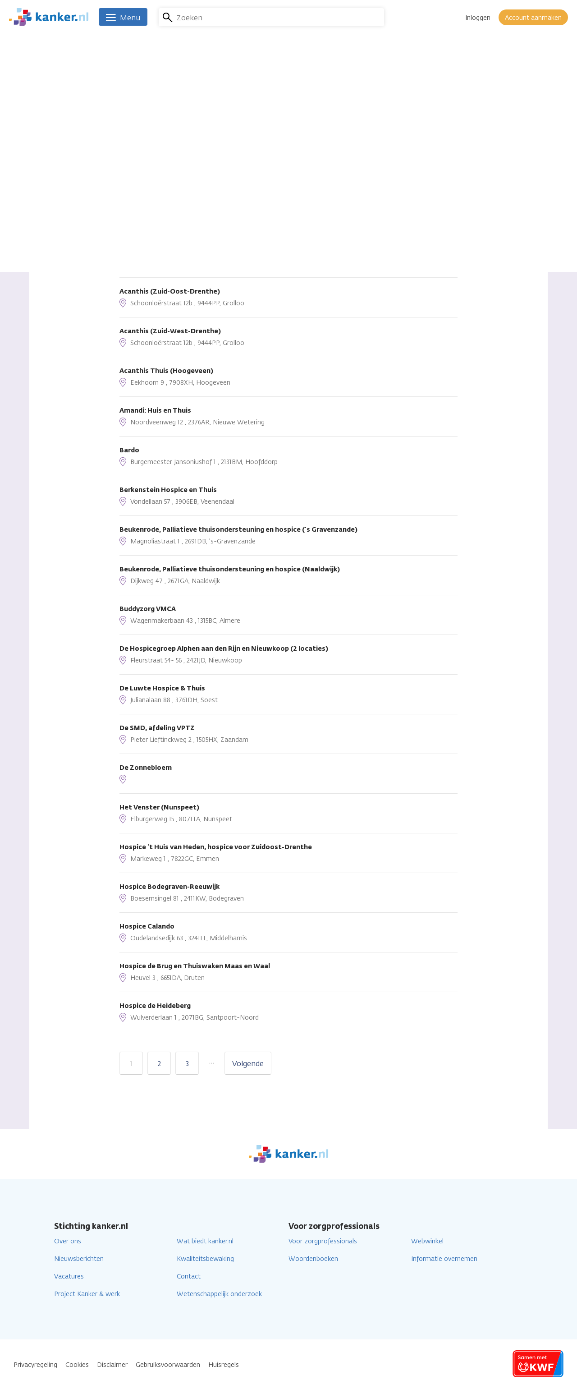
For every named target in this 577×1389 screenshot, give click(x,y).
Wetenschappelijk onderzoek (219, 1294)
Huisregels (223, 1365)
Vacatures (69, 1276)
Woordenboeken (313, 1259)
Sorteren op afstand (153, 157)
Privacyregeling (35, 1365)
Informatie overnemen (444, 1259)
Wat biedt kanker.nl (205, 1241)
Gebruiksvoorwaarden (168, 1365)
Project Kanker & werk (87, 1294)
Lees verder (286, 133)
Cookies (77, 1365)
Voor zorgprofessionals (322, 1241)
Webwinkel (427, 1241)
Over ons (67, 1241)
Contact (189, 1276)
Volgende (248, 1063)
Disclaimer (112, 1365)
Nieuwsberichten (79, 1259)
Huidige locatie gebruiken (177, 202)
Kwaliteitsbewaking (205, 1259)
